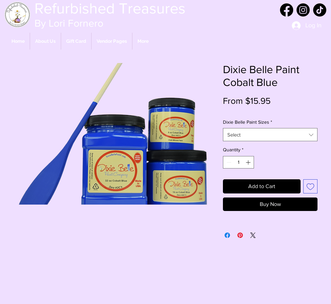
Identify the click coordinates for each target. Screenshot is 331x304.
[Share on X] (253, 235)
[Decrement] (228, 162)
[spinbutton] (238, 162)
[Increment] (249, 162)
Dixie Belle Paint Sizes (247, 122)
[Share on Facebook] (227, 235)
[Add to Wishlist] (310, 186)
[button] (112, 41)
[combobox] (270, 134)
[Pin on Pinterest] (240, 235)
